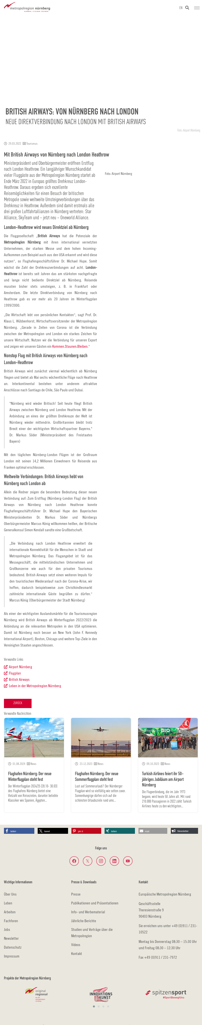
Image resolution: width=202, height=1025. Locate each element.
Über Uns (10, 894)
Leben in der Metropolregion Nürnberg (35, 685)
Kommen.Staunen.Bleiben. (70, 346)
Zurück (17, 703)
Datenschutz (13, 947)
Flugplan (15, 673)
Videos (75, 944)
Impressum (11, 956)
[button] (19, 831)
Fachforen (11, 920)
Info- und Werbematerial (88, 912)
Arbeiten (10, 912)
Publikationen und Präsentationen (94, 903)
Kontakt (76, 953)
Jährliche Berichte (83, 920)
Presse (75, 894)
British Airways (19, 679)
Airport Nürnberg (20, 666)
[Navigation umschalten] (197, 8)
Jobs (7, 929)
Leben (8, 903)
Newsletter (11, 938)
